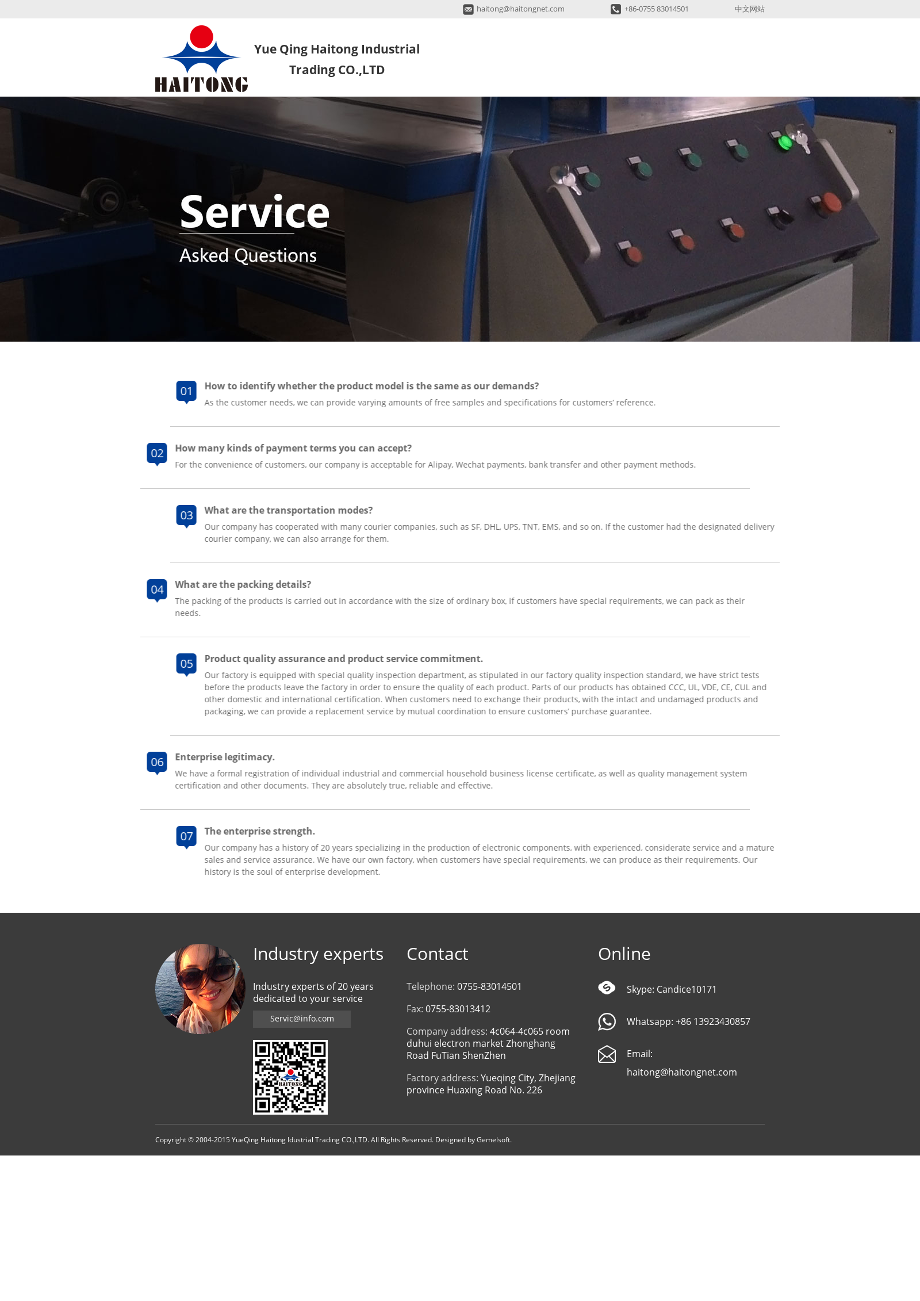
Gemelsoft (493, 1140)
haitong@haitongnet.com (521, 9)
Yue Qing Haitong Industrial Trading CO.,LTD (201, 58)
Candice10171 (687, 989)
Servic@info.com (302, 1019)
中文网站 (750, 9)
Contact (438, 954)
